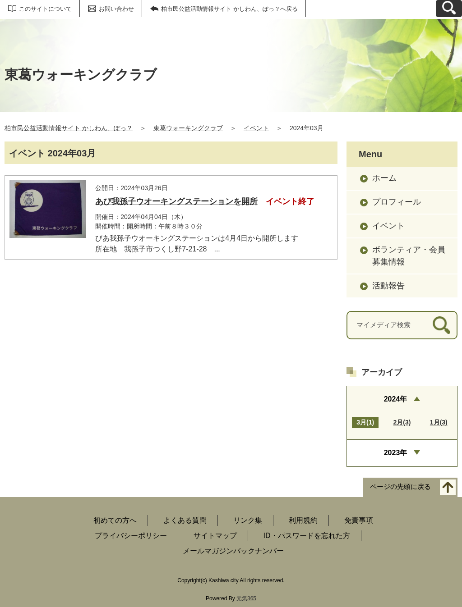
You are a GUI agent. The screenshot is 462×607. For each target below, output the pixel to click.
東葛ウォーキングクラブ (188, 128)
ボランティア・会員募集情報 (408, 255)
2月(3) (402, 422)
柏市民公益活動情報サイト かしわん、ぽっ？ (69, 128)
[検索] (441, 325)
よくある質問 (185, 520)
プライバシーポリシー (131, 535)
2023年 (395, 452)
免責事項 (358, 520)
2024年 (395, 399)
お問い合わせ (116, 8)
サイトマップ (215, 535)
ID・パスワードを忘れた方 (306, 535)
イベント (256, 128)
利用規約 (303, 520)
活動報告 (388, 285)
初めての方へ (115, 520)
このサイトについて (45, 8)
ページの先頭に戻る (400, 486)
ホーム (384, 178)
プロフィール (396, 201)
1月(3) (439, 422)
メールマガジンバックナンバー (233, 551)
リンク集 (247, 520)
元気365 (246, 598)
